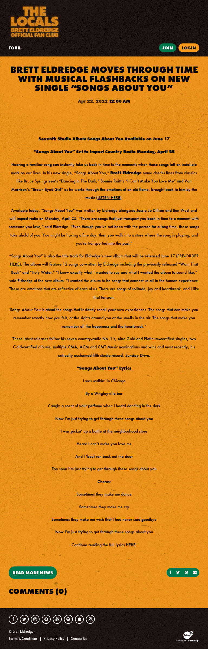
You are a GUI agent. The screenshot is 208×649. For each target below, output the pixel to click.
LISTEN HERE (109, 197)
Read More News (32, 572)
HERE (130, 544)
